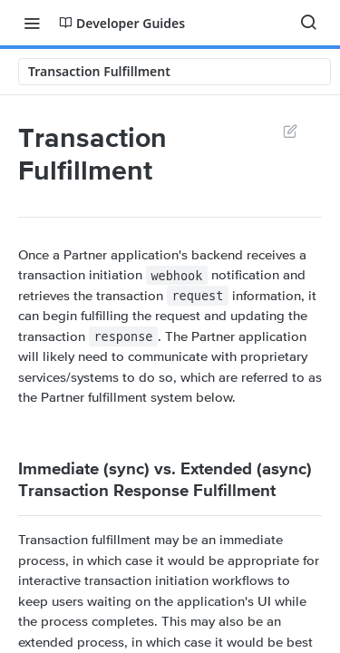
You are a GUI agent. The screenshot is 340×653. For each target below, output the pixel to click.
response (122, 336)
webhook (176, 275)
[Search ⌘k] (308, 22)
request (197, 295)
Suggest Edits (289, 130)
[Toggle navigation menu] (31, 22)
